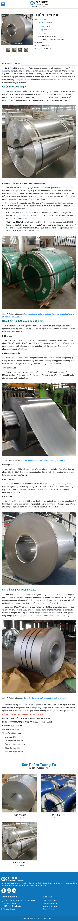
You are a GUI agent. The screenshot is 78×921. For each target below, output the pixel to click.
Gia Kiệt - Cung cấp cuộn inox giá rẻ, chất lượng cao (44, 698)
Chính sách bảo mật (49, 900)
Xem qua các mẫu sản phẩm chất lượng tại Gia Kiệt (44, 460)
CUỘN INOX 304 (58, 815)
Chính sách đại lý (48, 909)
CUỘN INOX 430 (19, 863)
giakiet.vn (14, 729)
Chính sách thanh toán (50, 903)
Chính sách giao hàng (50, 906)
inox (12, 68)
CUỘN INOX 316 (19, 815)
